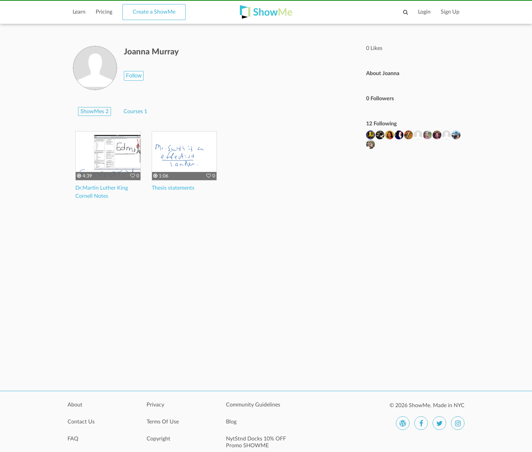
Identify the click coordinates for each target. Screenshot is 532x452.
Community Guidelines (253, 404)
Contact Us (81, 421)
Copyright (158, 438)
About (75, 404)
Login (424, 12)
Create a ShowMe (154, 12)
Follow (133, 76)
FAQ (73, 438)
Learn (79, 12)
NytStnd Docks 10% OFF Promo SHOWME (256, 442)
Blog (231, 421)
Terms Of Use (163, 421)
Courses (135, 111)
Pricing (104, 12)
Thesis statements (173, 188)
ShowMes (94, 111)
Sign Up (450, 12)
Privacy (155, 404)
